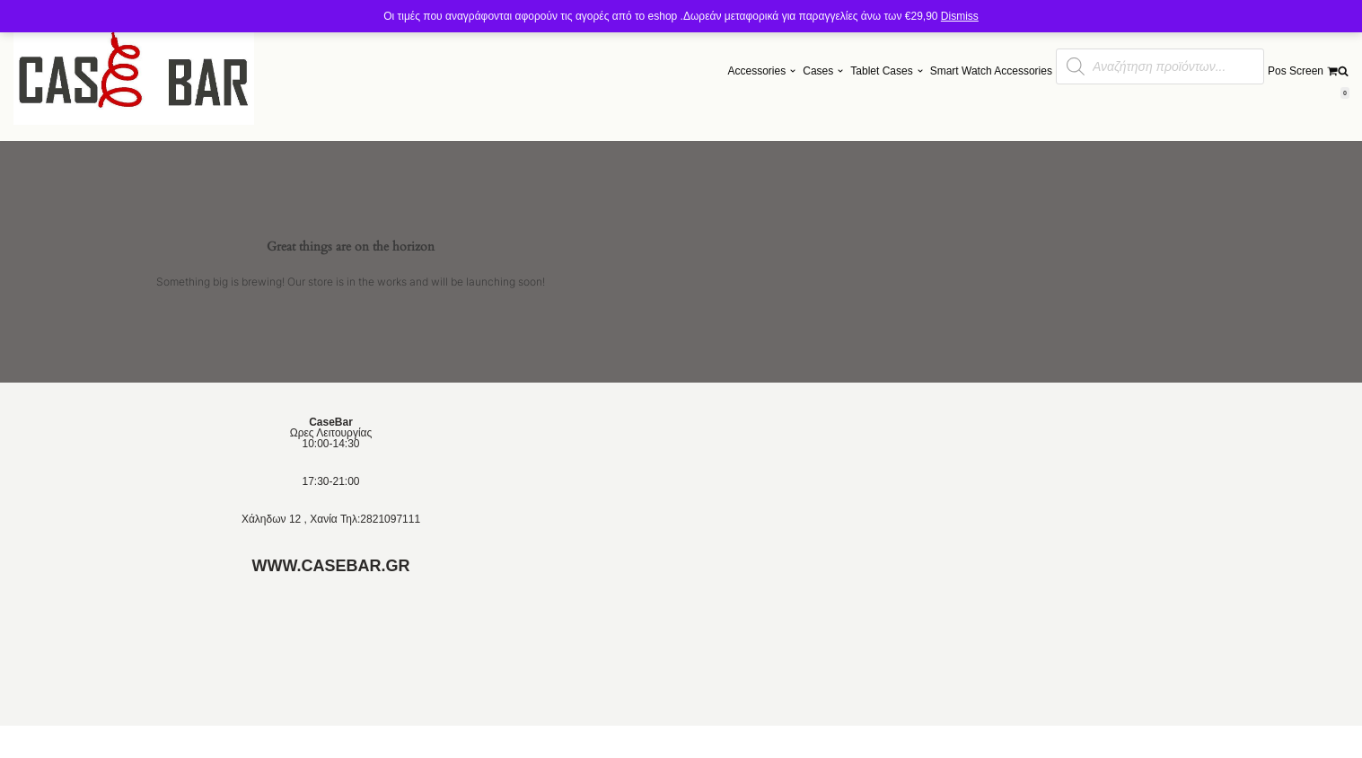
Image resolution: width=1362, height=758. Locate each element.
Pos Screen (1295, 71)
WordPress (289, 742)
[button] (792, 71)
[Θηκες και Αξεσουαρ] (133, 70)
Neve (182, 742)
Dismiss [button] (960, 16)
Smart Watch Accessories (991, 71)
